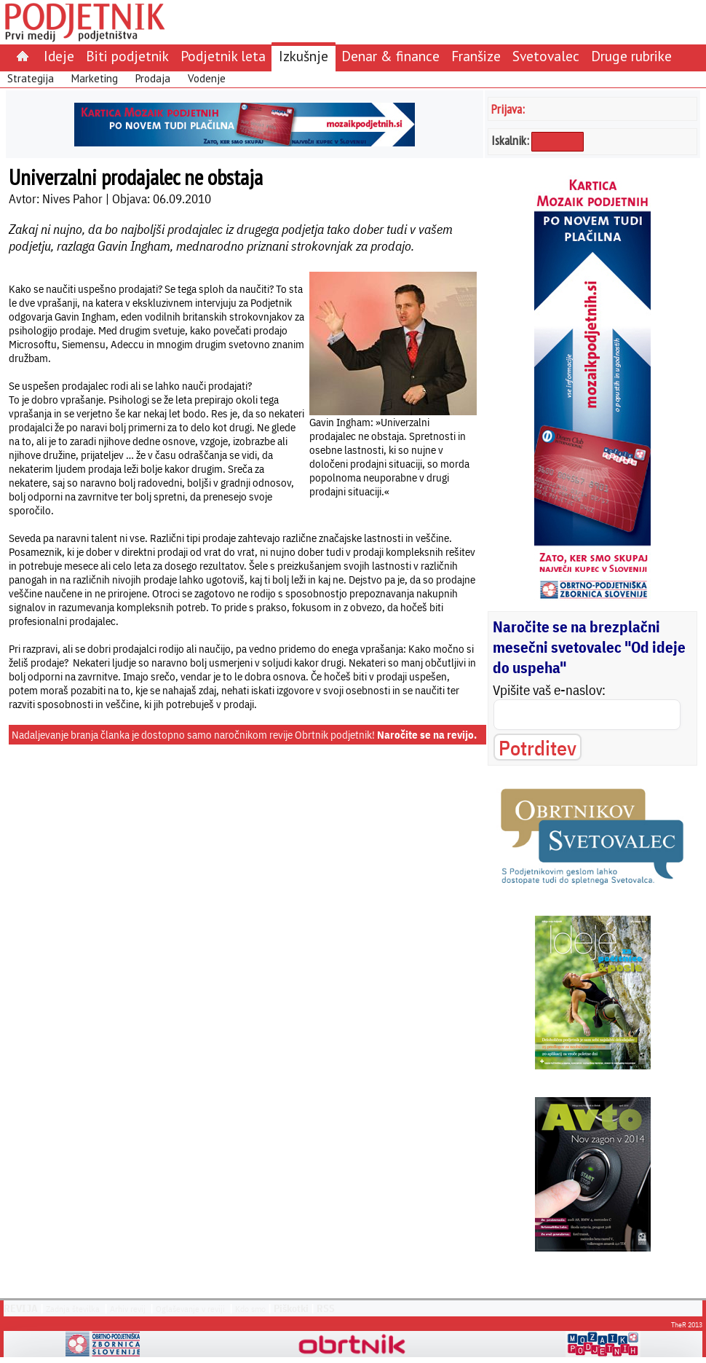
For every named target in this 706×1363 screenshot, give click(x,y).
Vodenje (207, 78)
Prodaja (152, 78)
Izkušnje (303, 56)
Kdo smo (250, 1308)
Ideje (59, 56)
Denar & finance (390, 56)
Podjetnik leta (223, 56)
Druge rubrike (631, 56)
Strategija (30, 78)
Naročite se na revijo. (427, 735)
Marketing (94, 78)
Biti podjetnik (127, 56)
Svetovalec (545, 56)
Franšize (476, 56)
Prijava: (508, 109)
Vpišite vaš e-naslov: (549, 690)
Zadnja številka (73, 1308)
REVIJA (21, 1308)
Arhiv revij (128, 1308)
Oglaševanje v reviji (190, 1308)
